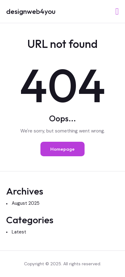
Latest (19, 232)
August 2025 (26, 203)
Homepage (62, 149)
